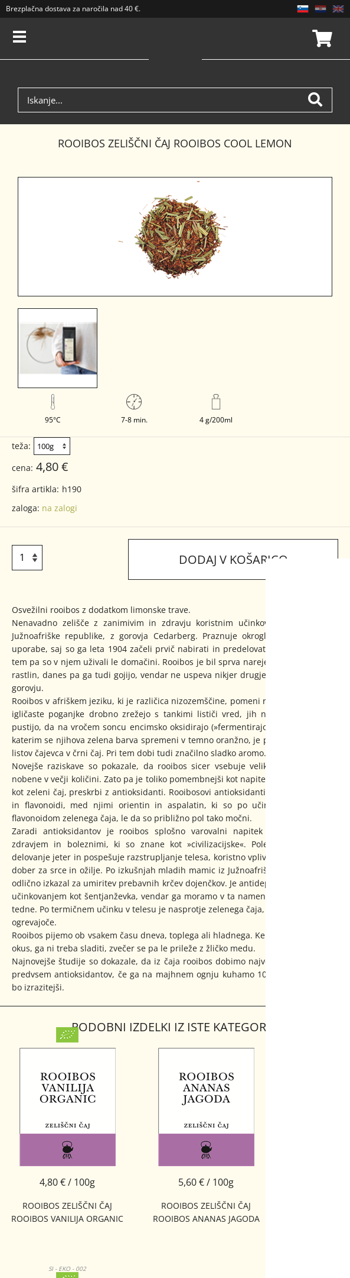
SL (303, 9)
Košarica (320, 38)
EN (338, 9)
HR (320, 9)
